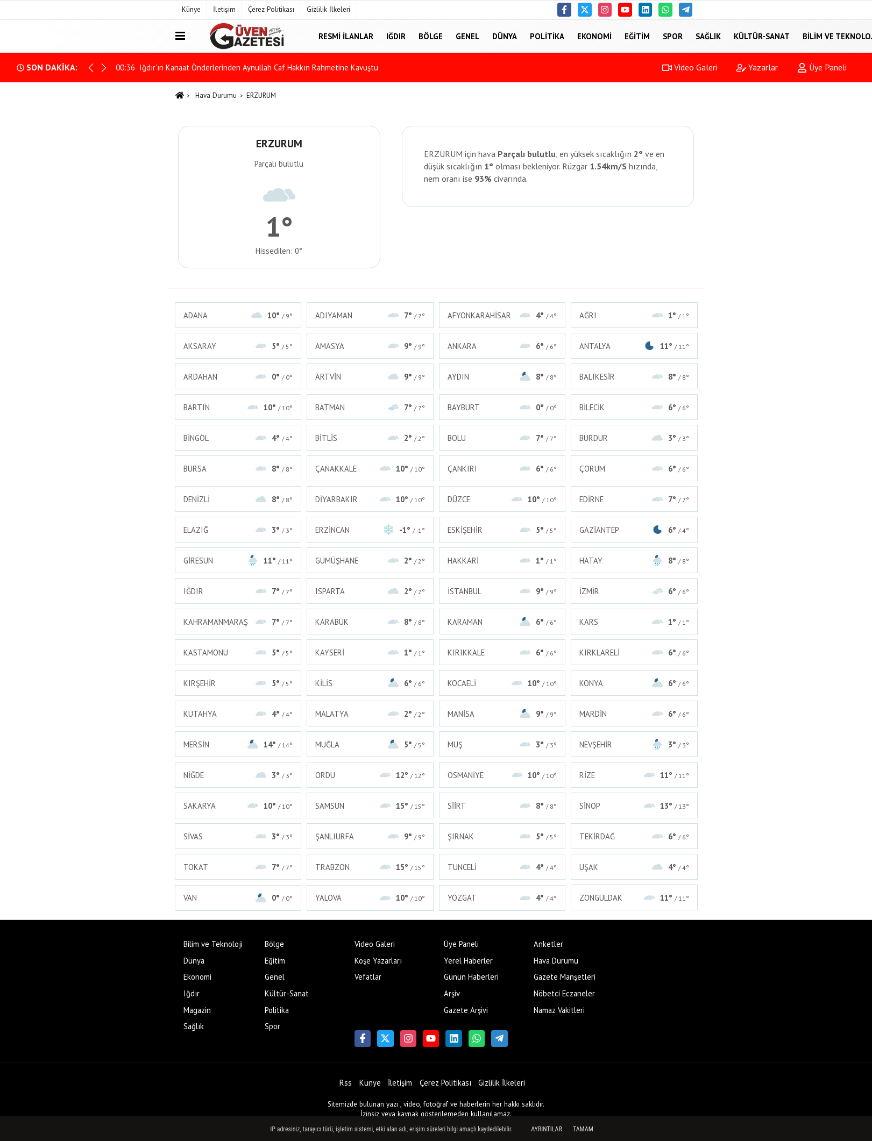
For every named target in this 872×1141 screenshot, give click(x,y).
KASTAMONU (238, 652)
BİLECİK (634, 407)
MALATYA (370, 713)
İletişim (224, 9)
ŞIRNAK (502, 836)
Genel (467, 36)
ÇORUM (634, 468)
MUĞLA (370, 744)
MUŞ (502, 744)
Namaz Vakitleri (559, 1010)
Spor (673, 36)
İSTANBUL (502, 591)
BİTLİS (370, 438)
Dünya (504, 36)
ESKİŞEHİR (502, 530)
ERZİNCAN (370, 530)
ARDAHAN (238, 376)
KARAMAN (502, 621)
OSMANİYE (502, 775)
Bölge (431, 36)
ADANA (238, 315)
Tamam (583, 1129)
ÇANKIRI (502, 468)
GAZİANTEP (634, 530)
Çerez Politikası (271, 9)
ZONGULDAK (634, 897)
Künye (191, 9)
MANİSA (502, 713)
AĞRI (634, 315)
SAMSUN (370, 805)
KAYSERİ (370, 652)
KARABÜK (370, 621)
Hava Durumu (216, 95)
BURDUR (634, 438)
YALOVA (370, 897)
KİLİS (370, 683)
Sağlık (708, 36)
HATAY (634, 560)
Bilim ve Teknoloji (213, 944)
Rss (345, 1083)
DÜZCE (502, 499)
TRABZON (370, 867)
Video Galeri (689, 67)
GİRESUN (238, 560)
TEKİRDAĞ (634, 836)
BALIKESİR (634, 376)
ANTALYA (634, 346)
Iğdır (396, 36)
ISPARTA (370, 591)
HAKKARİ (502, 560)
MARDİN (634, 713)
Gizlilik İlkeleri (328, 9)
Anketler (548, 944)
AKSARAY (238, 346)
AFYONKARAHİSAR (502, 315)
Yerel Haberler (468, 960)
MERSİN (238, 744)
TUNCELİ (502, 867)
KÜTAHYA (238, 713)
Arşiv (452, 993)
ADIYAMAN (370, 315)
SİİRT (502, 805)
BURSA (238, 468)
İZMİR (634, 591)
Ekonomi (594, 36)
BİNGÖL (238, 438)
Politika (547, 36)
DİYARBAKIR (370, 499)
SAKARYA (238, 805)
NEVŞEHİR (634, 744)
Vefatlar (368, 977)
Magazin (197, 1010)
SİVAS (238, 836)
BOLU (502, 438)
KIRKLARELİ (634, 652)
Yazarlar (757, 67)
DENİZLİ (238, 499)
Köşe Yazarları (378, 960)
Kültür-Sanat (762, 36)
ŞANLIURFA (370, 836)
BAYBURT (502, 407)
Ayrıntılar (546, 1129)
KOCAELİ (502, 683)
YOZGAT (502, 897)
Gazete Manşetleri (564, 977)
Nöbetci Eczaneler (564, 993)
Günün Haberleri (471, 977)
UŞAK (634, 867)
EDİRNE (634, 499)
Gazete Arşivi (466, 1010)
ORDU (370, 775)
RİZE (634, 775)
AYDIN (502, 376)
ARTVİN (370, 376)
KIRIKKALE (502, 652)
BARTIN (238, 407)
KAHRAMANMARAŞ (238, 621)
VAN (238, 897)
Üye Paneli (822, 67)
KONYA (634, 683)
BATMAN (370, 407)
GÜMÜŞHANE (370, 560)
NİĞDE (238, 775)
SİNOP (634, 805)
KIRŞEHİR (238, 683)
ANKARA (502, 346)
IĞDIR (238, 591)
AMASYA (370, 346)
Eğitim (637, 36)
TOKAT (238, 867)
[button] (104, 67)
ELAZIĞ (238, 530)
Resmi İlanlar (345, 36)
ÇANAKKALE (370, 468)
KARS (634, 621)
